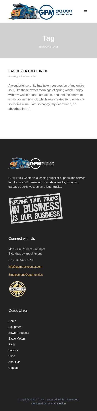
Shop (11, 356)
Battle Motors (17, 338)
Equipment (15, 326)
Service (13, 350)
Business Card (28, 76)
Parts (11, 344)
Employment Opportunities (25, 274)
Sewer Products (18, 332)
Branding (13, 76)
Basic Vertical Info (28, 71)
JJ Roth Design (56, 403)
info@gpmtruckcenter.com (25, 266)
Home (12, 321)
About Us (14, 362)
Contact (13, 367)
